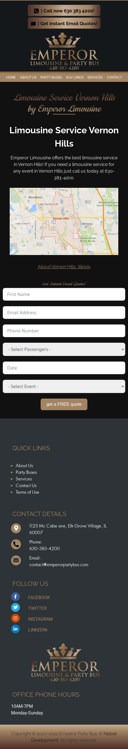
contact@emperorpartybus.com (58, 564)
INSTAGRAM (40, 619)
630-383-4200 (44, 548)
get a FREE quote (64, 404)
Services (95, 77)
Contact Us (26, 485)
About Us (24, 465)
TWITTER (37, 608)
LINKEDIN (37, 630)
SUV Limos (74, 77)
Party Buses (51, 77)
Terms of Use (27, 492)
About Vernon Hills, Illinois (64, 266)
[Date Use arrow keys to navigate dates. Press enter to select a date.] (64, 368)
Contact (114, 77)
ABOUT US (28, 77)
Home (11, 77)
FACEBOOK (39, 597)
